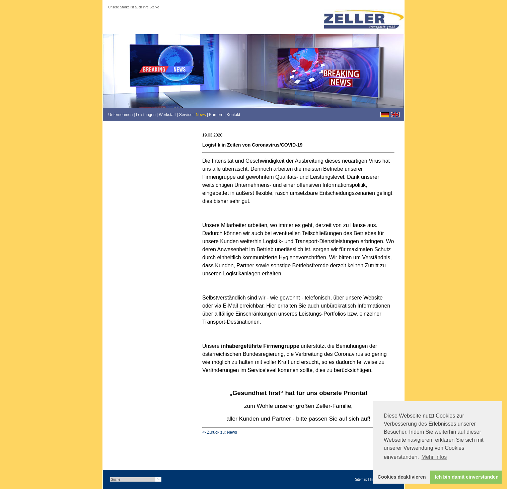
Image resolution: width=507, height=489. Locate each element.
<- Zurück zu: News (219, 432)
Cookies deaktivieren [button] (402, 477)
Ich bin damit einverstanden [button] (467, 477)
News (201, 114)
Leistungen (146, 114)
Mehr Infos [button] (434, 457)
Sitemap (361, 479)
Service (186, 114)
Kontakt (233, 114)
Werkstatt (167, 114)
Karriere (216, 114)
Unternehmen (120, 114)
